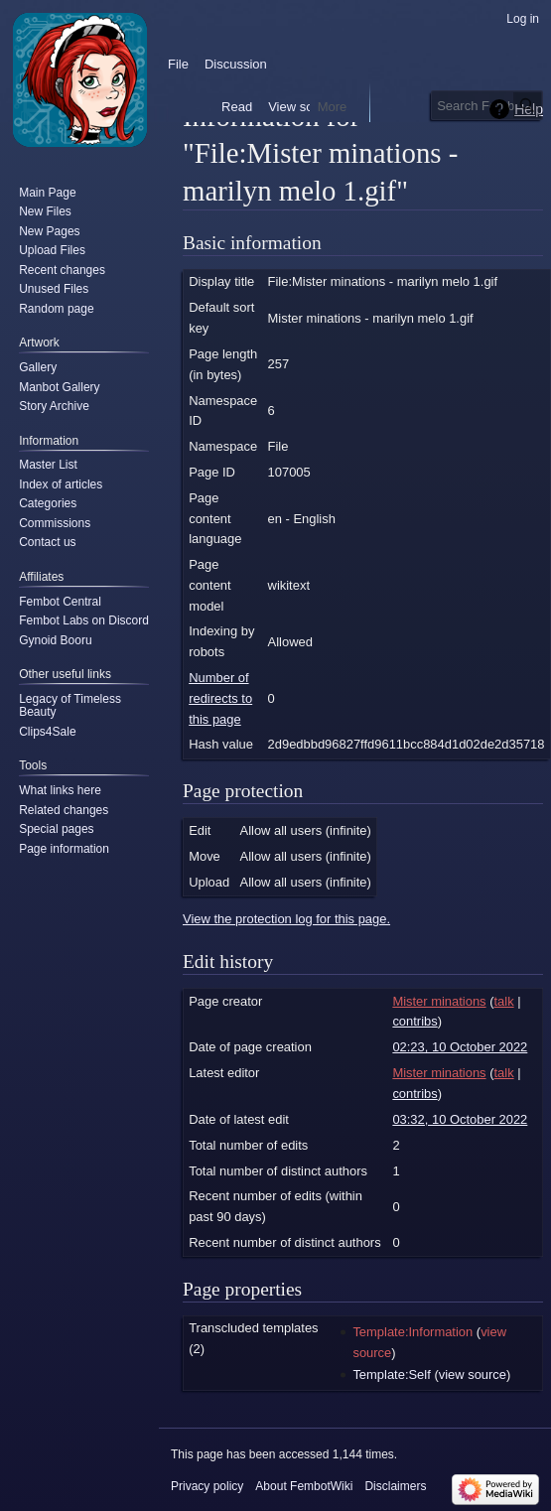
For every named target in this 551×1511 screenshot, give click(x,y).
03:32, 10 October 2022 (459, 1119)
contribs (414, 1021)
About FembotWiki (303, 1486)
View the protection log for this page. (286, 918)
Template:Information (412, 1331)
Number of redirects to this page (220, 698)
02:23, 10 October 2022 (459, 1046)
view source (472, 1374)
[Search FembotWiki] (487, 105)
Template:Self (391, 1374)
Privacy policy (207, 1486)
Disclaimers (395, 1486)
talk (503, 1001)
